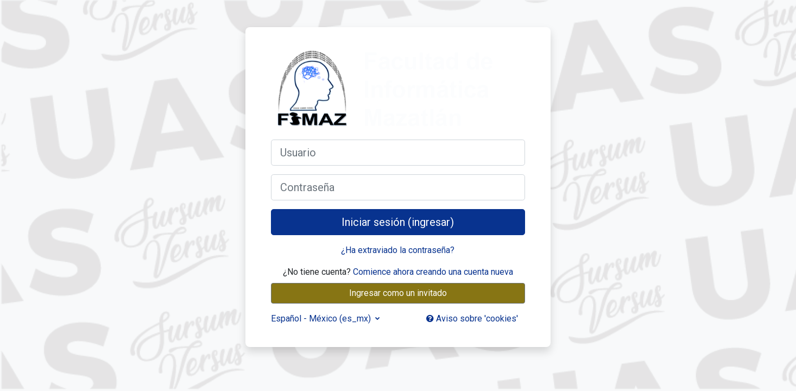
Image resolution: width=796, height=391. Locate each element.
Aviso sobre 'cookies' (472, 318)
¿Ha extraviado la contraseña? (397, 250)
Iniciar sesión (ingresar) (398, 222)
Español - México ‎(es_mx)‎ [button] (322, 318)
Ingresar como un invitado (398, 293)
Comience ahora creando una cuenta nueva (433, 272)
